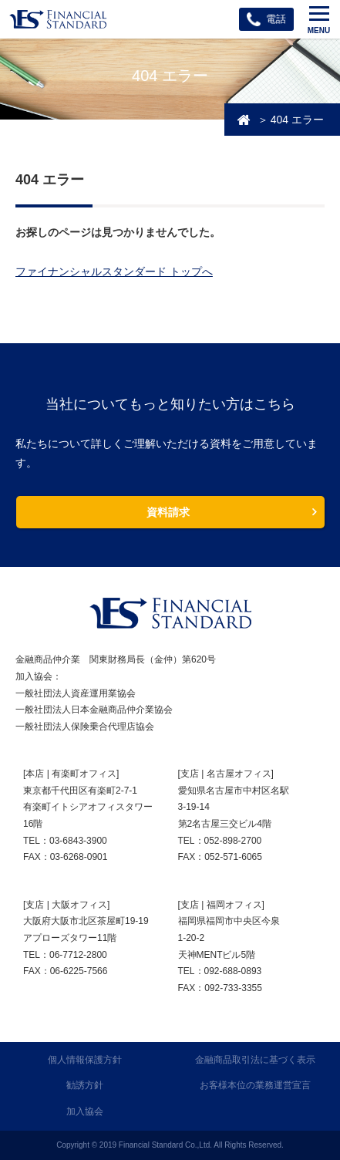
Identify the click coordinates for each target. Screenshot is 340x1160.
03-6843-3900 (78, 840)
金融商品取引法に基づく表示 (255, 1059)
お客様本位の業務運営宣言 (255, 1085)
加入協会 (84, 1111)
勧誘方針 (84, 1085)
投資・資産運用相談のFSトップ (243, 119)
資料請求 (168, 512)
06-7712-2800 (78, 954)
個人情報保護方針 (85, 1059)
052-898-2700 (233, 840)
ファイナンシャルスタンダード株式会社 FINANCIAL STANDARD (58, 19)
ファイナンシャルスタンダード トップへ (114, 271)
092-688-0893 (233, 971)
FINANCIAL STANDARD (170, 613)
